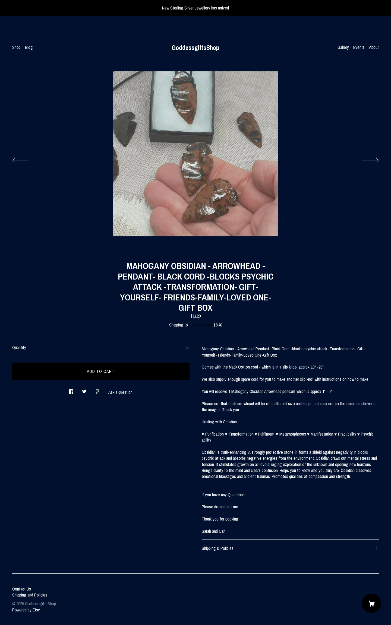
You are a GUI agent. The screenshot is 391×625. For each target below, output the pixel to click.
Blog (29, 47)
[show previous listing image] (25, 158)
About (374, 47)
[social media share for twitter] (84, 390)
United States (200, 325)
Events (359, 47)
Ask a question (120, 392)
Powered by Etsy (26, 610)
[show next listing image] (365, 158)
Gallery (343, 47)
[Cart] (371, 603)
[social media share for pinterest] (97, 390)
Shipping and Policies (29, 595)
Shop (16, 47)
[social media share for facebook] (71, 390)
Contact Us (21, 589)
